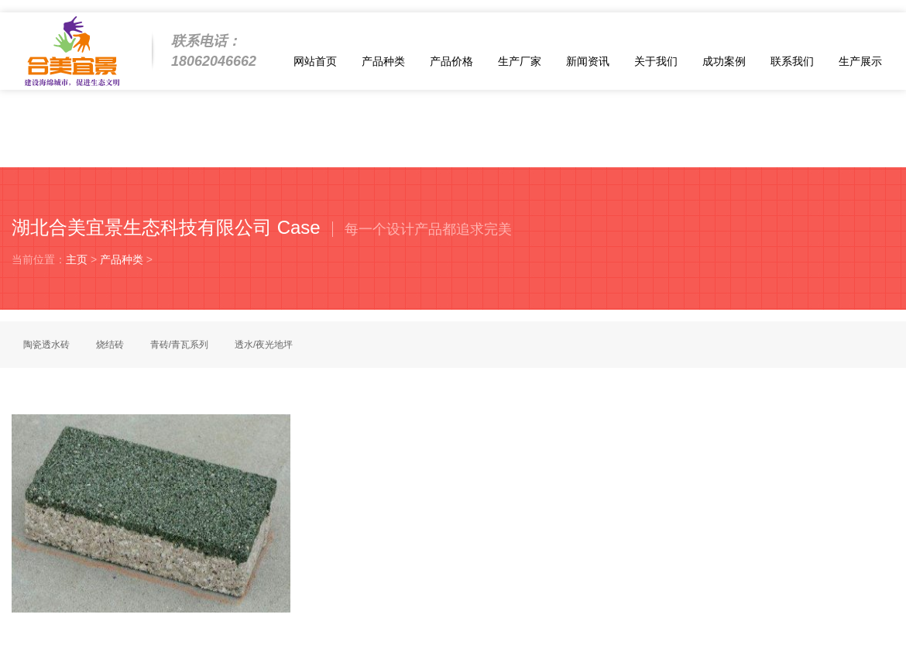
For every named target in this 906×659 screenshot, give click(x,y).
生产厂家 (519, 61)
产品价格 (451, 61)
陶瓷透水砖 (46, 344)
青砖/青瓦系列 (179, 344)
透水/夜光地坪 (264, 344)
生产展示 (860, 61)
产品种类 (383, 61)
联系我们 (792, 61)
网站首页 (315, 61)
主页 (77, 259)
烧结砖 (110, 344)
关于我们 (656, 61)
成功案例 (724, 61)
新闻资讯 (587, 61)
